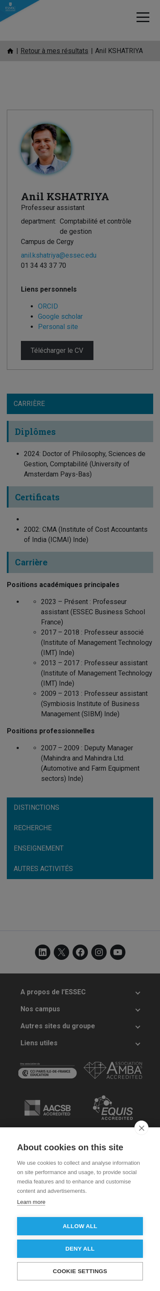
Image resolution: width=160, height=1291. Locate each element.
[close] (141, 1128)
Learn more (31, 1202)
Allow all (80, 1226)
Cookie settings (80, 1271)
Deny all (79, 1249)
